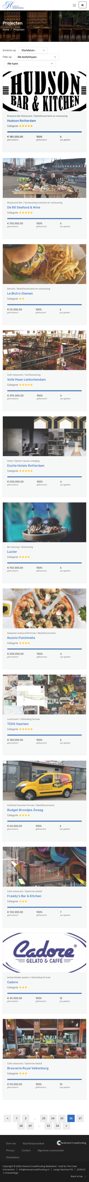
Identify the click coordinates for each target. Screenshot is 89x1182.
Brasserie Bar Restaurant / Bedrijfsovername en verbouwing (37, 116)
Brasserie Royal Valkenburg (28, 1070)
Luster (12, 554)
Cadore (12, 984)
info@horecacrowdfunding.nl (34, 1169)
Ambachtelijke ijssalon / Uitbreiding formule (28, 979)
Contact (26, 1150)
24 (52, 1118)
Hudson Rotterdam (21, 121)
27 (80, 1118)
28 (21, 1125)
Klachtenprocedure (33, 1143)
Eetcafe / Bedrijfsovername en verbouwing (28, 291)
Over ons (11, 1143)
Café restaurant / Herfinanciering (23, 377)
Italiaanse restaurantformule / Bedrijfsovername (31, 635)
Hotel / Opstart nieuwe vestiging (23, 463)
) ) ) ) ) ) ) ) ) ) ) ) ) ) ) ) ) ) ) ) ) (30, 63)
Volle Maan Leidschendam (26, 382)
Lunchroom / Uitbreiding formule (23, 721)
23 (43, 1118)
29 (30, 1125)
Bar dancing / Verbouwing (20, 549)
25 (62, 1118)
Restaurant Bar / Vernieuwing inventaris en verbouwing (34, 205)
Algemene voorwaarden (51, 1150)
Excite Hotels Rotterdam (25, 468)
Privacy (10, 1150)
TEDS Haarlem (18, 726)
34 (57, 1125)
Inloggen (82, 5)
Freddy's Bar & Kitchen (24, 898)
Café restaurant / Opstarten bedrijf (24, 893)
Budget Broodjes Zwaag (25, 812)
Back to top (78, 1177)
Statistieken (12, 1157)
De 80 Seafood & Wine (23, 210)
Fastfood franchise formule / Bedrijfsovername (30, 807)
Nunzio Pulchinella (21, 640)
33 (48, 1125)
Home (6, 29)
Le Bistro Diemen (20, 296)
